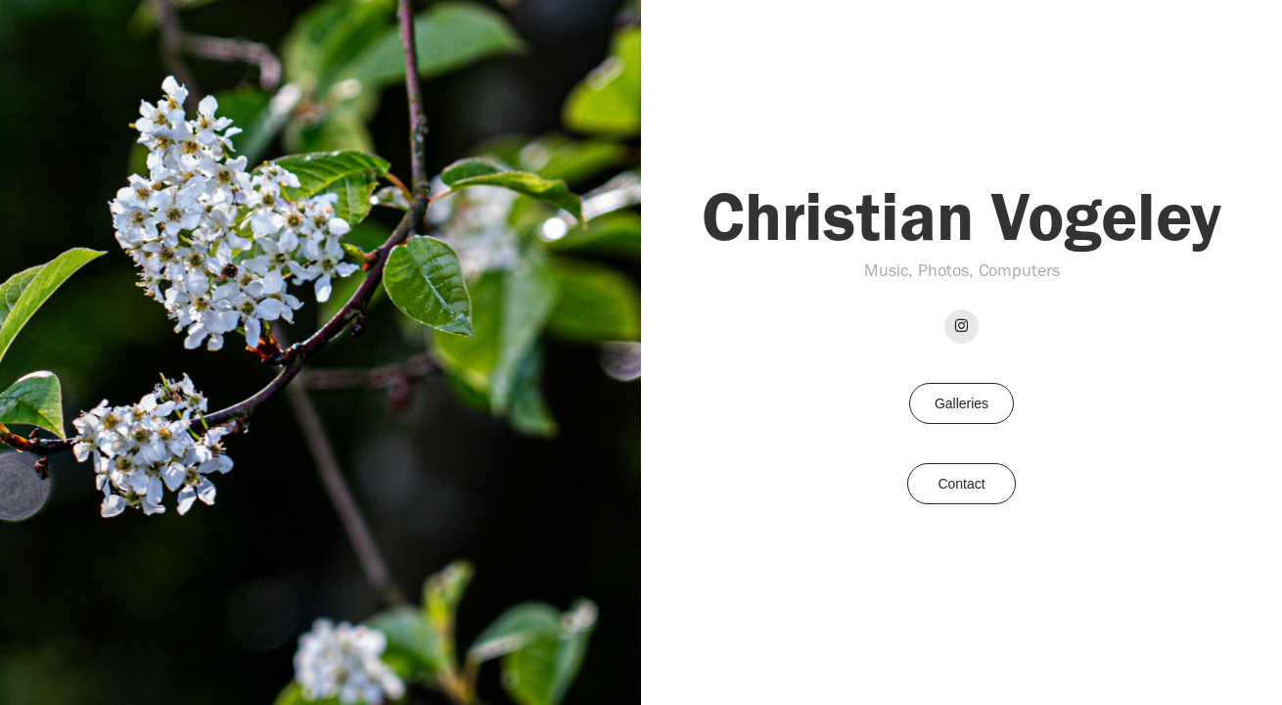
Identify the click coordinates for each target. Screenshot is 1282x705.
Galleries (961, 403)
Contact (961, 484)
